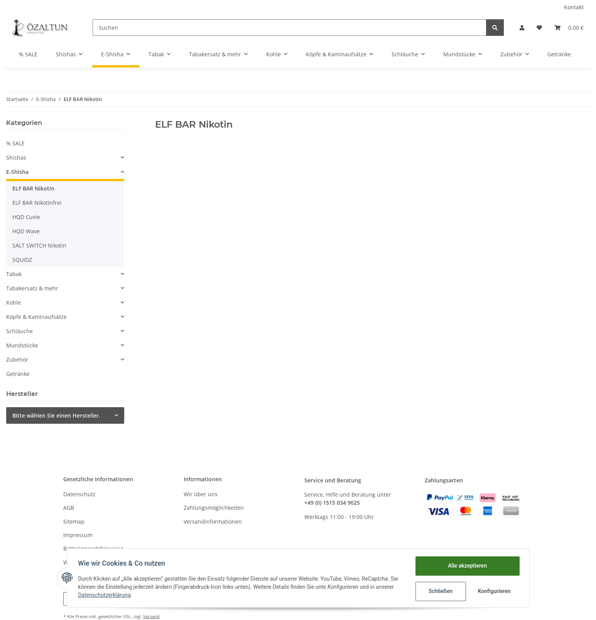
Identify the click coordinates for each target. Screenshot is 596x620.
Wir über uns (201, 494)
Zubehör (17, 359)
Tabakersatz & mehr (32, 288)
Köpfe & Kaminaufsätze (36, 316)
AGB (68, 507)
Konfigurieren (494, 591)
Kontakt (574, 7)
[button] (521, 27)
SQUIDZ (22, 259)
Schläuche (19, 331)
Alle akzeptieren (466, 566)
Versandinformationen (213, 521)
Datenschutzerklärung (105, 595)
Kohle (13, 302)
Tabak (14, 274)
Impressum (78, 535)
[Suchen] (289, 27)
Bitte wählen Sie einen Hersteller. (56, 415)
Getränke (18, 373)
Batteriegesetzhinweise (93, 548)
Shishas (16, 157)
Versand (151, 616)
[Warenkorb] (569, 27)
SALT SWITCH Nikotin (39, 245)
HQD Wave (26, 231)
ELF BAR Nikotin (33, 188)
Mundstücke (22, 345)
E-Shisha (17, 171)
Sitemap (73, 521)
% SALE (15, 143)
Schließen (439, 591)
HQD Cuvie (26, 217)
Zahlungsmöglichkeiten (214, 507)
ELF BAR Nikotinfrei (37, 202)
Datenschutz (79, 494)
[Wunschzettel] (539, 27)
